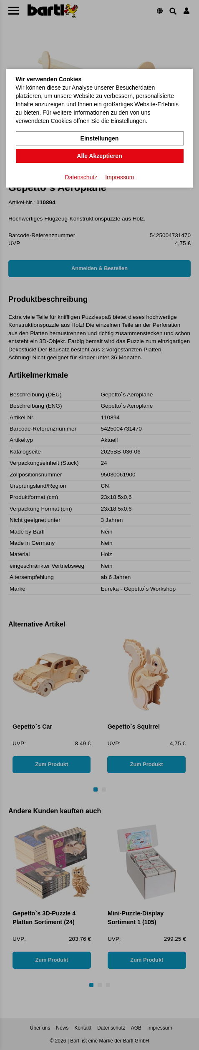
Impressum (119, 177)
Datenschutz (81, 177)
